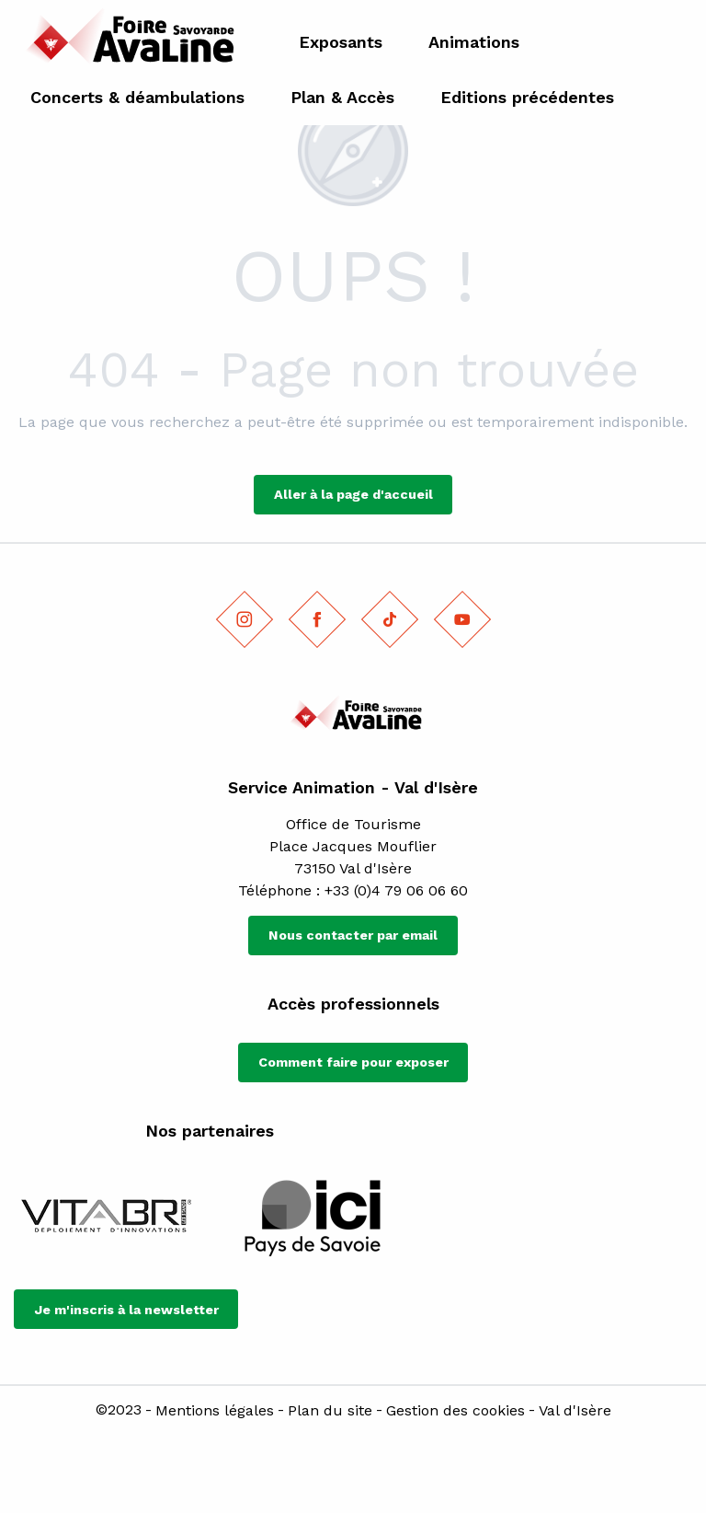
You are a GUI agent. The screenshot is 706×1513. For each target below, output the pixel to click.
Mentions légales (214, 1410)
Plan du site (330, 1410)
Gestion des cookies (455, 1410)
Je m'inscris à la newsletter (126, 1309)
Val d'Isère (575, 1410)
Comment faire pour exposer (353, 1062)
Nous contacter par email (353, 935)
